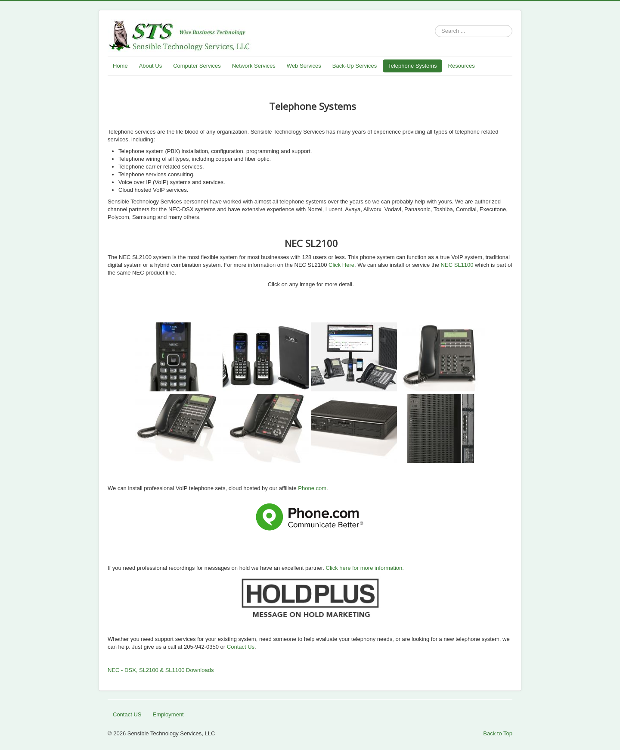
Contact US (127, 714)
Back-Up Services (354, 65)
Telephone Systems (412, 65)
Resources (461, 65)
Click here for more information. (365, 568)
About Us (150, 65)
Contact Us (240, 647)
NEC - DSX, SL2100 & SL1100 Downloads (161, 670)
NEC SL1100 (456, 265)
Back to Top (497, 733)
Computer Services (197, 65)
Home (120, 65)
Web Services (304, 65)
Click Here (341, 265)
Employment (167, 714)
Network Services (254, 65)
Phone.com (312, 488)
